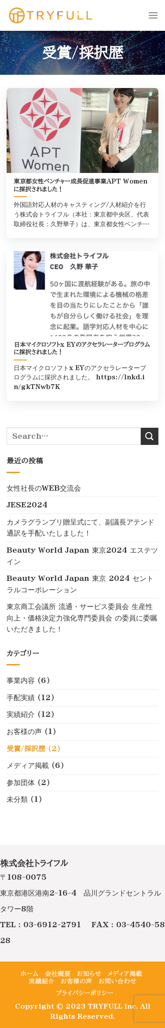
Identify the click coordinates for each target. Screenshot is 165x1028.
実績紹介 (21, 714)
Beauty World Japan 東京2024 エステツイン (82, 556)
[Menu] (153, 15)
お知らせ (89, 974)
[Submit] (149, 436)
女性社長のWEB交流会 (44, 488)
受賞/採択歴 (26, 748)
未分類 (17, 799)
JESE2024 (27, 504)
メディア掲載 (28, 765)
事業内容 (21, 680)
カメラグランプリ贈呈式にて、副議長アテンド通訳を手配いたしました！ (80, 527)
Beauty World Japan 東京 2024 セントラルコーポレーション (80, 584)
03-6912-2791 (52, 924)
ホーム (30, 974)
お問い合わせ (117, 981)
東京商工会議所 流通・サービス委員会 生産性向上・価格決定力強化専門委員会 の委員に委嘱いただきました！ (82, 617)
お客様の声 (24, 731)
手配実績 (21, 697)
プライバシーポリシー (85, 993)
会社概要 (57, 974)
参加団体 (21, 782)
